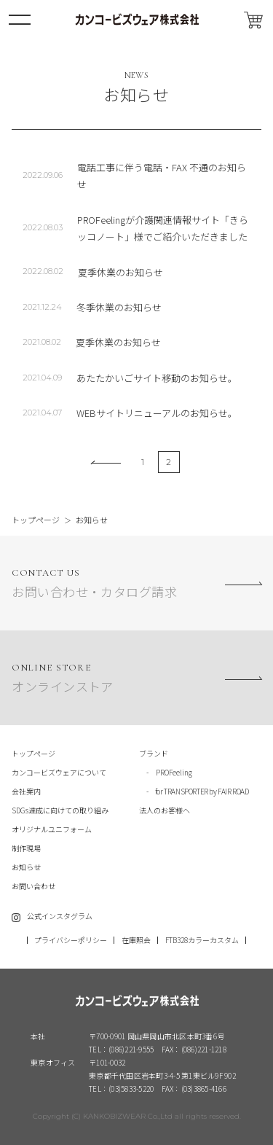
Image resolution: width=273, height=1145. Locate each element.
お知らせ (26, 866)
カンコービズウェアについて (59, 772)
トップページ (36, 519)
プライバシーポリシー (70, 939)
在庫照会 (136, 939)
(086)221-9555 (131, 1049)
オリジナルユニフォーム (52, 829)
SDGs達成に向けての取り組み (60, 810)
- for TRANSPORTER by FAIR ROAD (194, 791)
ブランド (153, 753)
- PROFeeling (165, 772)
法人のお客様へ (164, 810)
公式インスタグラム (59, 915)
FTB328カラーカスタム (202, 939)
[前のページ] (106, 462)
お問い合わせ (33, 885)
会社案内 (26, 791)
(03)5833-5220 (131, 1088)
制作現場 (26, 848)
